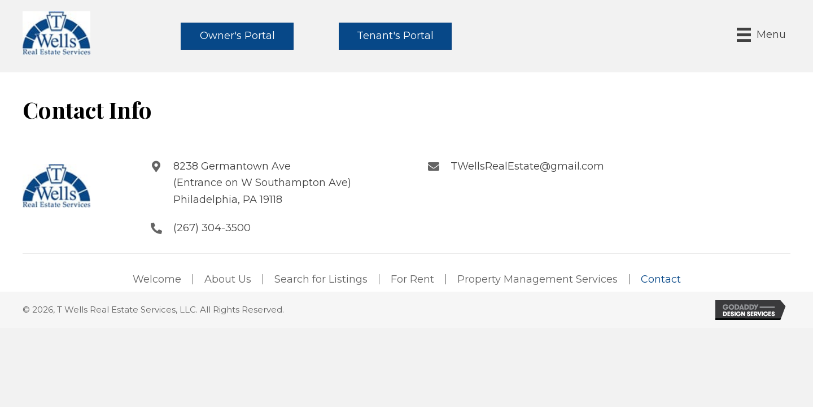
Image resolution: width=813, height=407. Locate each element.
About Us (227, 279)
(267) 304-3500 (212, 228)
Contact (661, 279)
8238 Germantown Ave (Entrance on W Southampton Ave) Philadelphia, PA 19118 (262, 183)
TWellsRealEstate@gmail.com (527, 166)
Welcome (157, 279)
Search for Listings (321, 279)
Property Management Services (537, 279)
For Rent (412, 279)
